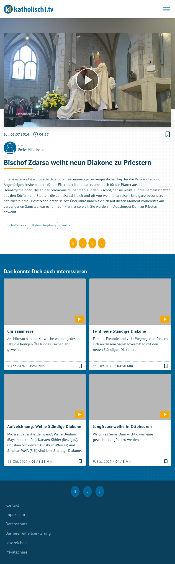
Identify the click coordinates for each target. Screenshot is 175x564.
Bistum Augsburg (44, 225)
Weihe (66, 225)
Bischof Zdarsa (16, 225)
